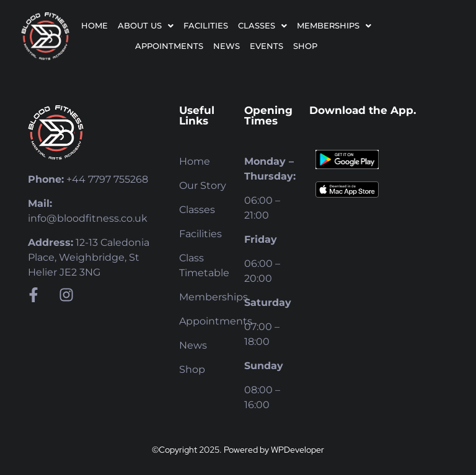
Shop (305, 46)
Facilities (205, 25)
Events (266, 46)
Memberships (334, 25)
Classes (262, 25)
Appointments (169, 46)
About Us (146, 25)
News (226, 46)
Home (94, 25)
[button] (145, 25)
